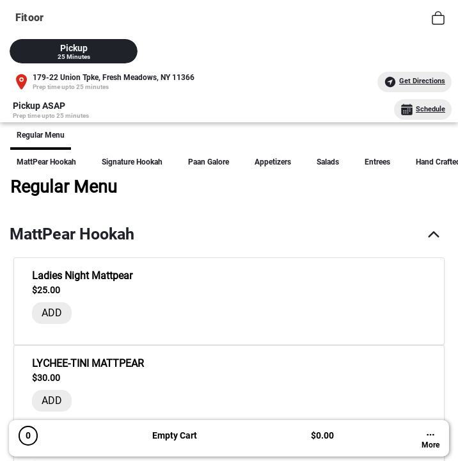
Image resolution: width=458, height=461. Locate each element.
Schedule (422, 109)
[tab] (74, 51)
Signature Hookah (132, 162)
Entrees (377, 162)
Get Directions (414, 82)
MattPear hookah (46, 162)
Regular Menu (41, 135)
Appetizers (273, 162)
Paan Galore (208, 162)
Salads (328, 162)
